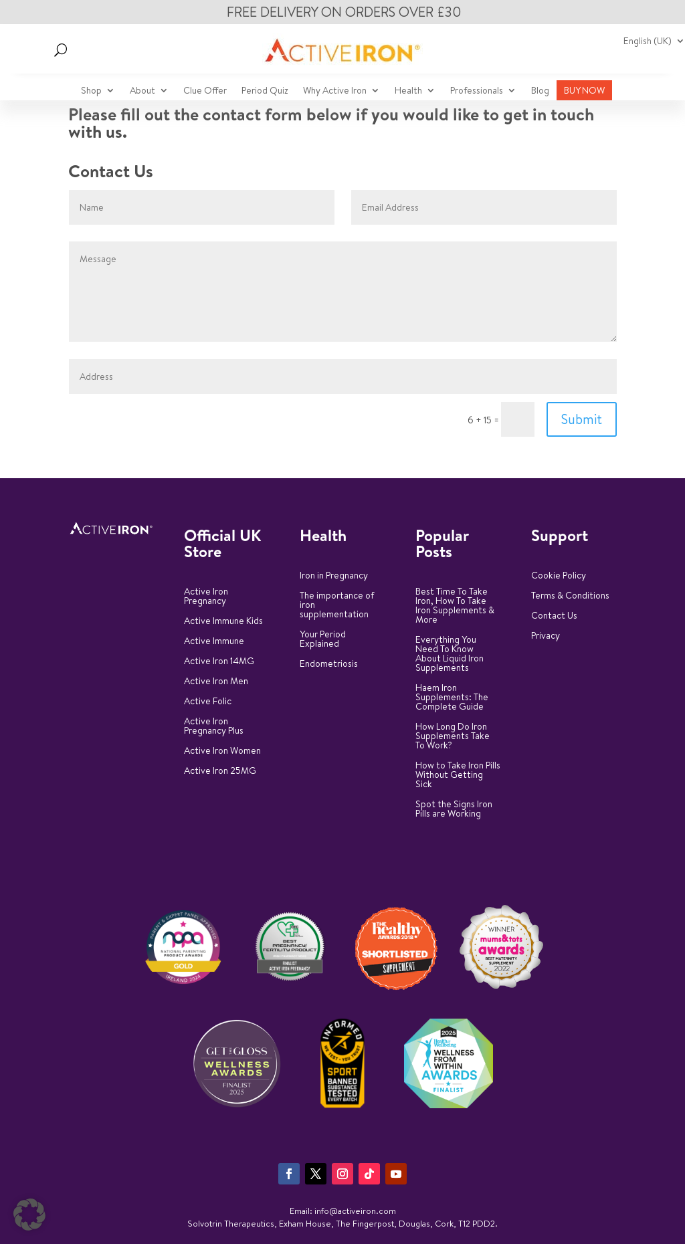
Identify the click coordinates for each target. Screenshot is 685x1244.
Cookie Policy (558, 576)
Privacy (545, 636)
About (142, 91)
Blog (540, 91)
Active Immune (214, 641)
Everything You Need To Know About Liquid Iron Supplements (449, 654)
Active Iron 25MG (220, 771)
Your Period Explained (323, 639)
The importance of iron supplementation (337, 606)
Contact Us (554, 616)
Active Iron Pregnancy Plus (213, 726)
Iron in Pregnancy (334, 576)
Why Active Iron (335, 91)
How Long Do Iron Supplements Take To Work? (452, 737)
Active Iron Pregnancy (206, 597)
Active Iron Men (216, 682)
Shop (91, 91)
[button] (29, 1214)
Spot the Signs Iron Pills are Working (453, 809)
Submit (581, 419)
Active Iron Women (222, 751)
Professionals (476, 91)
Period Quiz (264, 91)
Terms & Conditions (570, 596)
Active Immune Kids (223, 621)
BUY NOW (584, 91)
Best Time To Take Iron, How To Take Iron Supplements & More (454, 606)
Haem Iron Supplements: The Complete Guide (451, 698)
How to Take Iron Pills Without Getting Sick (457, 775)
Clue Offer (205, 91)
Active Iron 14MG (219, 661)
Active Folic (207, 702)
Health (408, 91)
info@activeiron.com (355, 1211)
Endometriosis (329, 664)
